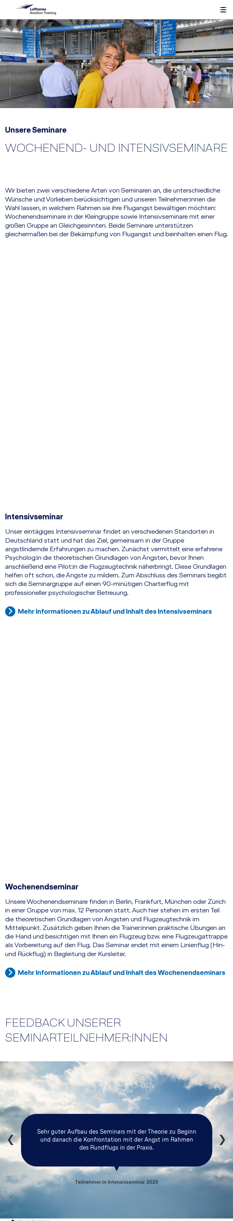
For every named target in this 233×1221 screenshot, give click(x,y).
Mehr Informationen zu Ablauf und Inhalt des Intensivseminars (115, 538)
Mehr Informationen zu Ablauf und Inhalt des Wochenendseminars (121, 802)
